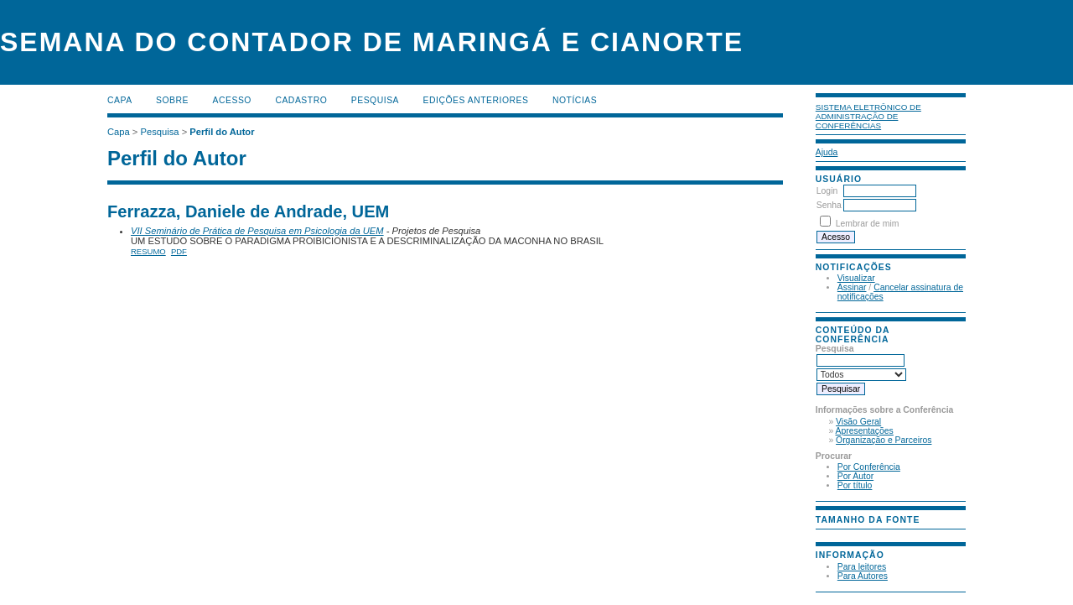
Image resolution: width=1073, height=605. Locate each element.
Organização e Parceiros (883, 440)
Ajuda (827, 152)
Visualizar (856, 278)
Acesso (232, 100)
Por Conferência (868, 467)
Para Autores (862, 576)
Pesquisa (375, 100)
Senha (829, 205)
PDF (179, 251)
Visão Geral (858, 421)
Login (826, 191)
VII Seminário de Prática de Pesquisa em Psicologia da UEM (257, 231)
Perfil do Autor (221, 132)
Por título (855, 485)
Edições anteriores (476, 100)
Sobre (172, 100)
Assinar (852, 287)
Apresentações (865, 430)
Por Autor (855, 476)
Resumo (148, 251)
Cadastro (301, 100)
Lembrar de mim (867, 223)
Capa (119, 100)
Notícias (574, 100)
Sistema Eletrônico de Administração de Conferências (868, 116)
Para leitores (861, 566)
